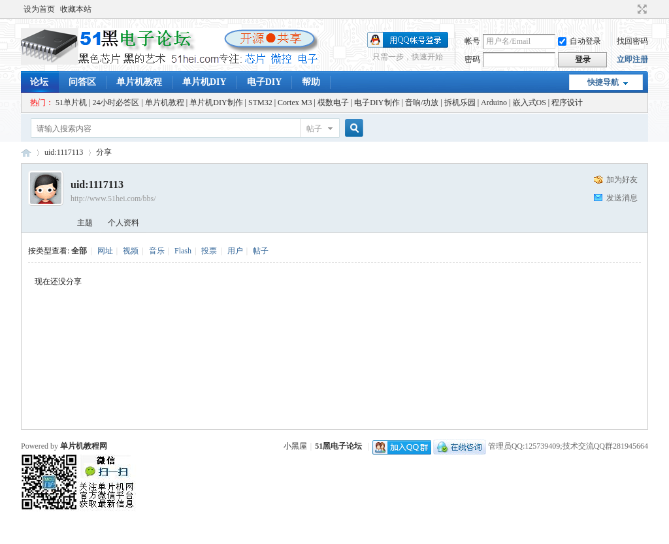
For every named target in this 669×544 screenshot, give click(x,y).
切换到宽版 (640, 9)
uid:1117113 (63, 152)
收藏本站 (75, 9)
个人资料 (123, 222)
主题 (85, 222)
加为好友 (622, 179)
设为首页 (39, 9)
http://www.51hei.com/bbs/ (113, 198)
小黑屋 (295, 446)
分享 (104, 152)
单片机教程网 (83, 446)
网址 (105, 250)
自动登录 (579, 41)
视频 (131, 250)
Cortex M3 (295, 102)
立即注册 (632, 59)
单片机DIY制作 (215, 102)
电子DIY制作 (376, 102)
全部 (79, 250)
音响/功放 (421, 102)
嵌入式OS (529, 102)
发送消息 (622, 197)
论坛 (39, 82)
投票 (209, 250)
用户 (235, 250)
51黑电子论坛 (338, 446)
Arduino (494, 102)
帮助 (311, 82)
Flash (182, 250)
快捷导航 (603, 82)
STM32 (260, 102)
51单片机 (71, 102)
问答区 (82, 82)
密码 (472, 59)
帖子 (314, 128)
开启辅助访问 (630, 9)
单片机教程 (139, 82)
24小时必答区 (115, 102)
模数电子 (333, 102)
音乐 (157, 250)
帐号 (472, 41)
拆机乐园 (460, 102)
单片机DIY (204, 82)
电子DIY (264, 82)
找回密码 (632, 41)
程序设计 (567, 102)
